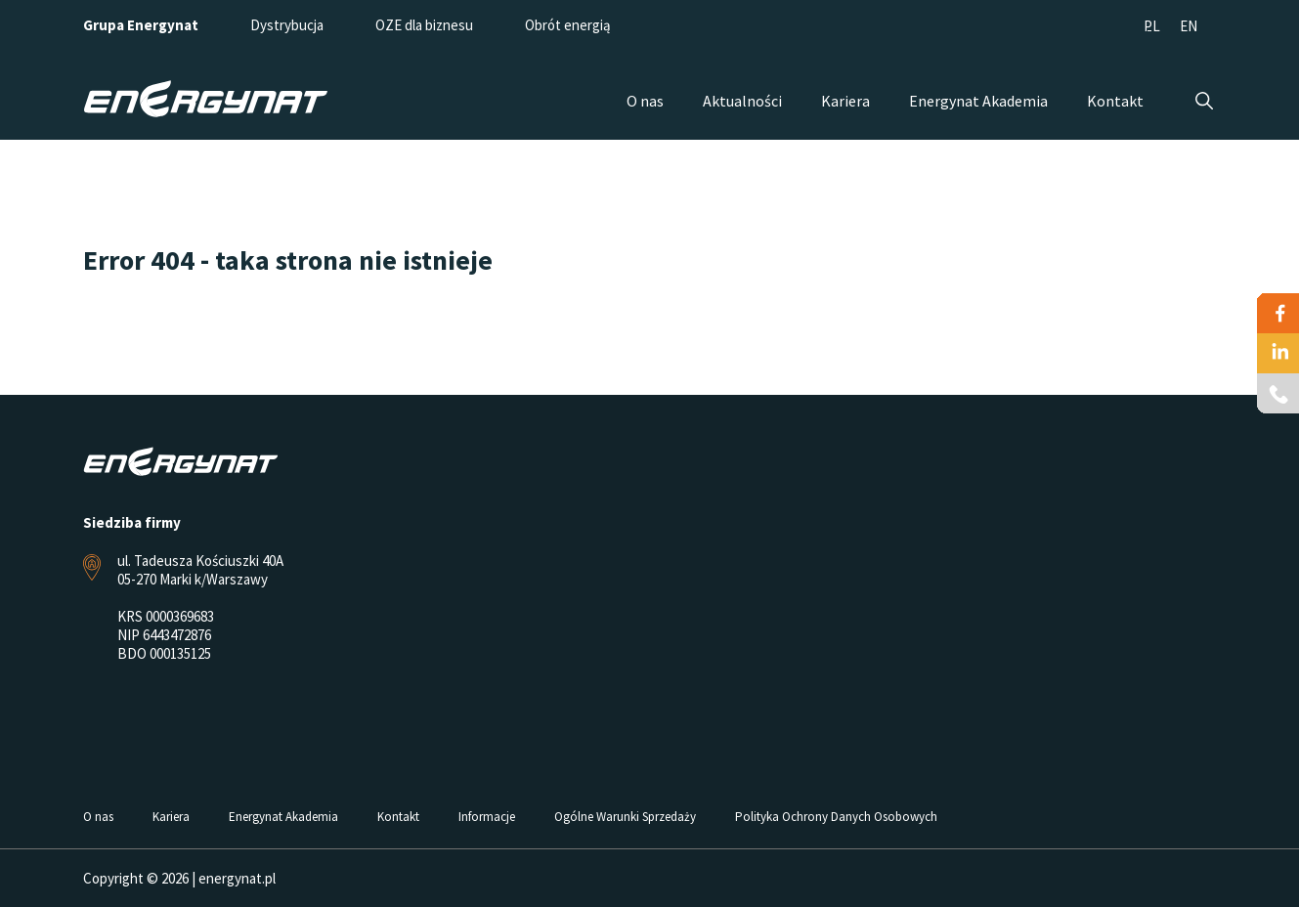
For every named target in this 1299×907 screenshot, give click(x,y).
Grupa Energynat (140, 25)
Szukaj (1204, 101)
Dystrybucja (287, 25)
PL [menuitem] (1152, 26)
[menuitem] (1152, 25)
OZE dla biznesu (424, 25)
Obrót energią (568, 25)
